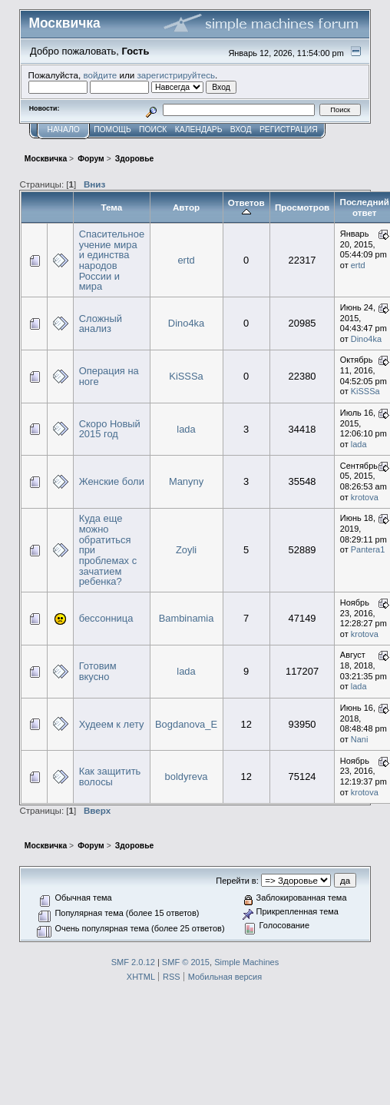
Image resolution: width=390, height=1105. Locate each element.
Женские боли (111, 481)
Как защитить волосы (110, 776)
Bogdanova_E (186, 724)
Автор (186, 207)
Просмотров (302, 207)
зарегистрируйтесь (176, 75)
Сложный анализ (100, 324)
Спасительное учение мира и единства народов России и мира (111, 260)
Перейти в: (237, 880)
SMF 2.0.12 (133, 962)
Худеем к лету (111, 724)
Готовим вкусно (98, 671)
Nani (360, 739)
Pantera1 (368, 549)
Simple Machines (246, 962)
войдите (100, 75)
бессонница (106, 618)
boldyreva (186, 776)
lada (186, 429)
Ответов (246, 207)
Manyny (186, 481)
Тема (111, 207)
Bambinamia (186, 618)
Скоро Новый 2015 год (109, 429)
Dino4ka (186, 323)
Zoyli (186, 550)
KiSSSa (186, 376)
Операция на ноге (109, 376)
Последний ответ (364, 207)
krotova (364, 497)
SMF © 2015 (186, 962)
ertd (185, 260)
